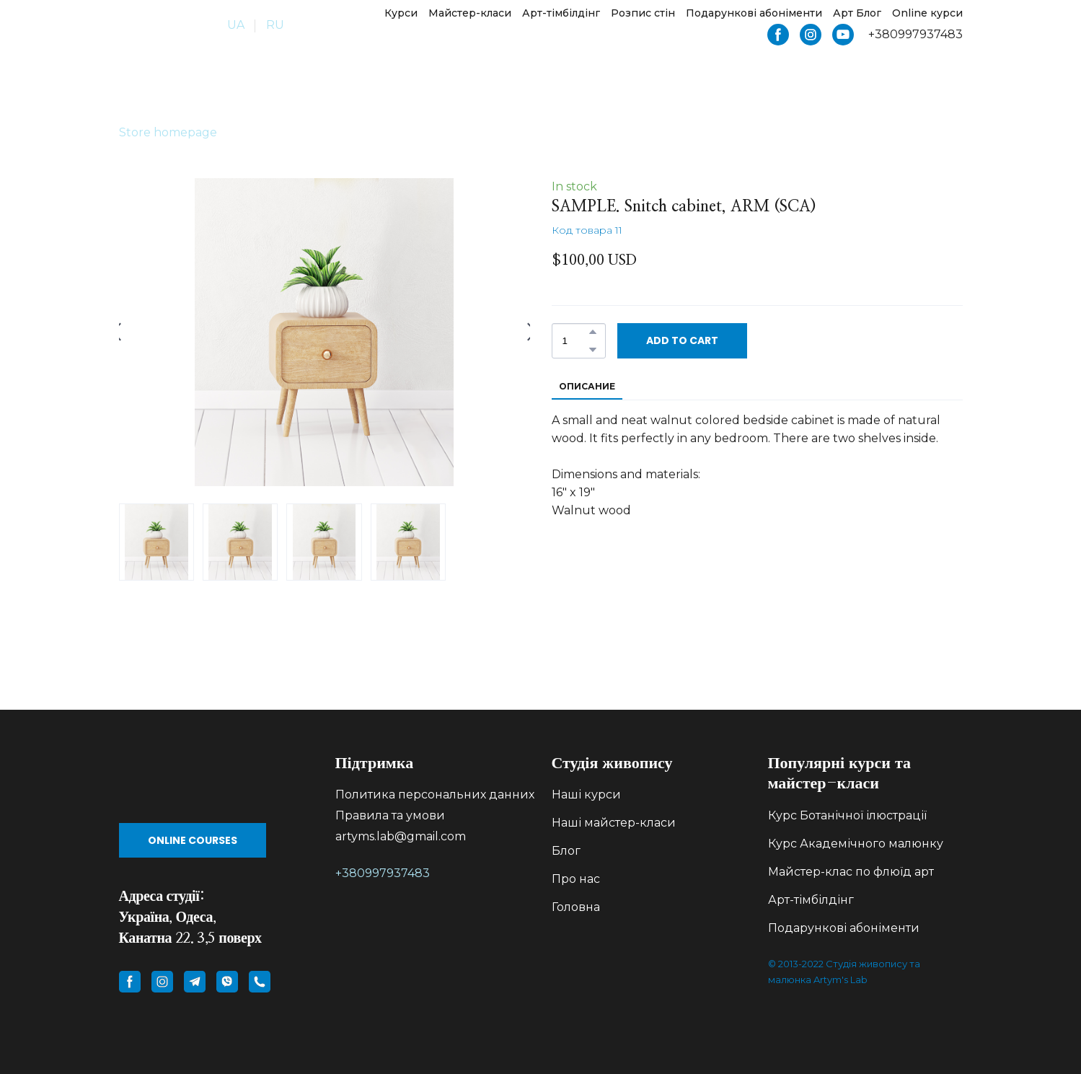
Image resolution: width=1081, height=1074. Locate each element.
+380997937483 (382, 873)
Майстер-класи (469, 12)
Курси (401, 12)
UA (235, 25)
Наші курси (586, 794)
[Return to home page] (159, 26)
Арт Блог (857, 12)
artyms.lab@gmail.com (400, 836)
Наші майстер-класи (614, 822)
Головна (576, 907)
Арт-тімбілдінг (561, 12)
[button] (778, 34)
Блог (566, 851)
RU (275, 25)
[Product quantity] (575, 341)
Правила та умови (390, 815)
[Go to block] (216, 781)
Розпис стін (643, 12)
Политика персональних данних (434, 794)
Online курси (927, 12)
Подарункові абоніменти (754, 12)
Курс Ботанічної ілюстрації (847, 815)
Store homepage (168, 132)
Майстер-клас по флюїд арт (851, 872)
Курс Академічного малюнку (855, 843)
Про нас (576, 879)
